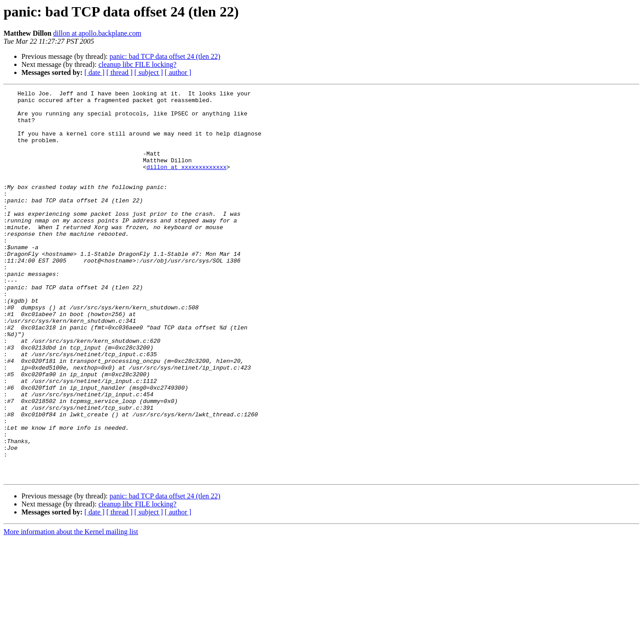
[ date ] (94, 72)
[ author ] (178, 72)
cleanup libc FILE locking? (137, 64)
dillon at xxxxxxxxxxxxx (186, 183)
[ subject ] (148, 72)
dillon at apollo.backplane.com (97, 33)
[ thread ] (119, 72)
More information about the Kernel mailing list (71, 609)
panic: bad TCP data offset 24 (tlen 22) (164, 56)
